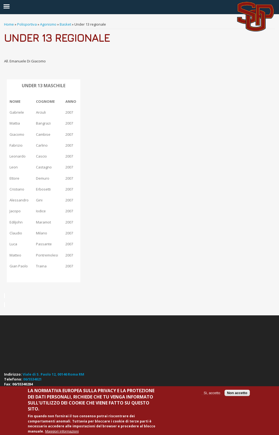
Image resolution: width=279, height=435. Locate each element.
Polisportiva (27, 24)
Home (9, 24)
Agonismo (48, 24)
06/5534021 (32, 379)
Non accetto (237, 393)
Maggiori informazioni (62, 431)
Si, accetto (212, 393)
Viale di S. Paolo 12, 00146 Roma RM (53, 374)
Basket (65, 24)
